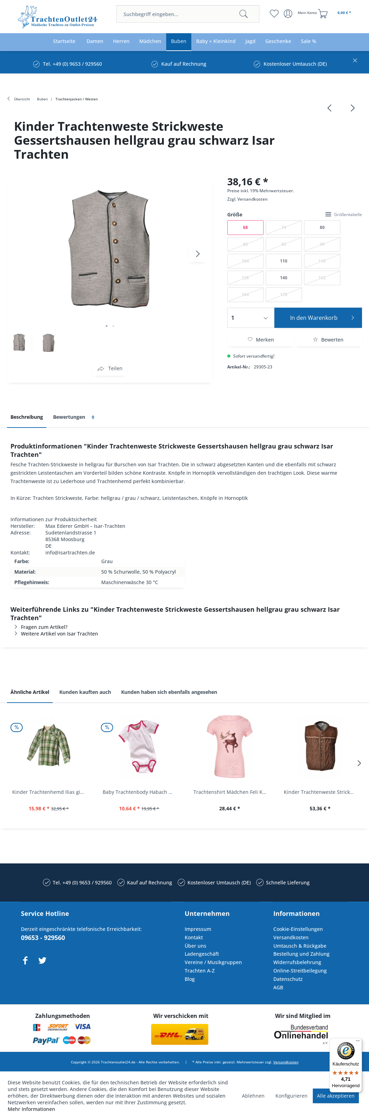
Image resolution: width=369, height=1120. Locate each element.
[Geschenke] (278, 41)
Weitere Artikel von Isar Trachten (54, 633)
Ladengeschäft (202, 953)
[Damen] (95, 41)
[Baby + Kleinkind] (216, 41)
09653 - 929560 (43, 937)
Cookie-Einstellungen (298, 929)
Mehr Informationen (31, 1109)
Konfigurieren (291, 1095)
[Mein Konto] (301, 14)
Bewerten (328, 339)
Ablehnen (253, 1095)
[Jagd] (250, 41)
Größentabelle (343, 214)
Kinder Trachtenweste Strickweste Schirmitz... (322, 792)
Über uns (195, 945)
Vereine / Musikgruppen (213, 962)
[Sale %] (308, 41)
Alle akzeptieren (336, 1095)
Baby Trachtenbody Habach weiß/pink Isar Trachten (141, 792)
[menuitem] (187, 14)
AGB (278, 987)
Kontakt (194, 937)
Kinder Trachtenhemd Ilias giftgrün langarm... (50, 792)
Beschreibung (26, 417)
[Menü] (358, 1042)
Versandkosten (252, 199)
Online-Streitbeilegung (300, 970)
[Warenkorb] (335, 14)
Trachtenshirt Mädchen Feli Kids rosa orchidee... (231, 792)
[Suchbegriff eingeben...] (187, 14)
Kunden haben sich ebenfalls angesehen (169, 692)
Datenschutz (288, 979)
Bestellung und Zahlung (301, 953)
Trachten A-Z (200, 970)
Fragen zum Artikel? (38, 627)
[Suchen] (243, 14)
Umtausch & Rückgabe (299, 945)
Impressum (198, 929)
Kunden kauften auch (85, 692)
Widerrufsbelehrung (297, 962)
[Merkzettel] (274, 14)
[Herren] (121, 41)
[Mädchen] (150, 41)
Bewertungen (75, 417)
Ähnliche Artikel (29, 692)
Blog (190, 979)
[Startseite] (64, 41)
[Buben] (178, 41)
